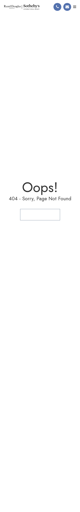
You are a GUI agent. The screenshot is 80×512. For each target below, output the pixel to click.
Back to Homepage (40, 214)
